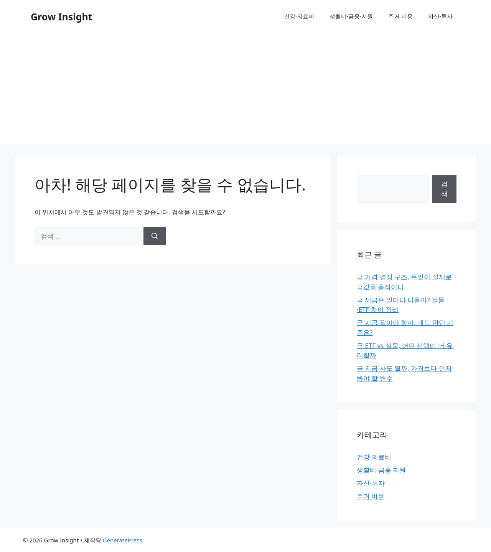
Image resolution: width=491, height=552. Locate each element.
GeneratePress (122, 540)
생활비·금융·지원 (351, 16)
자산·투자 (440, 16)
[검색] (154, 236)
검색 (444, 188)
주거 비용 (400, 16)
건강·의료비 (299, 16)
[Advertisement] (245, 90)
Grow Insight (61, 16)
